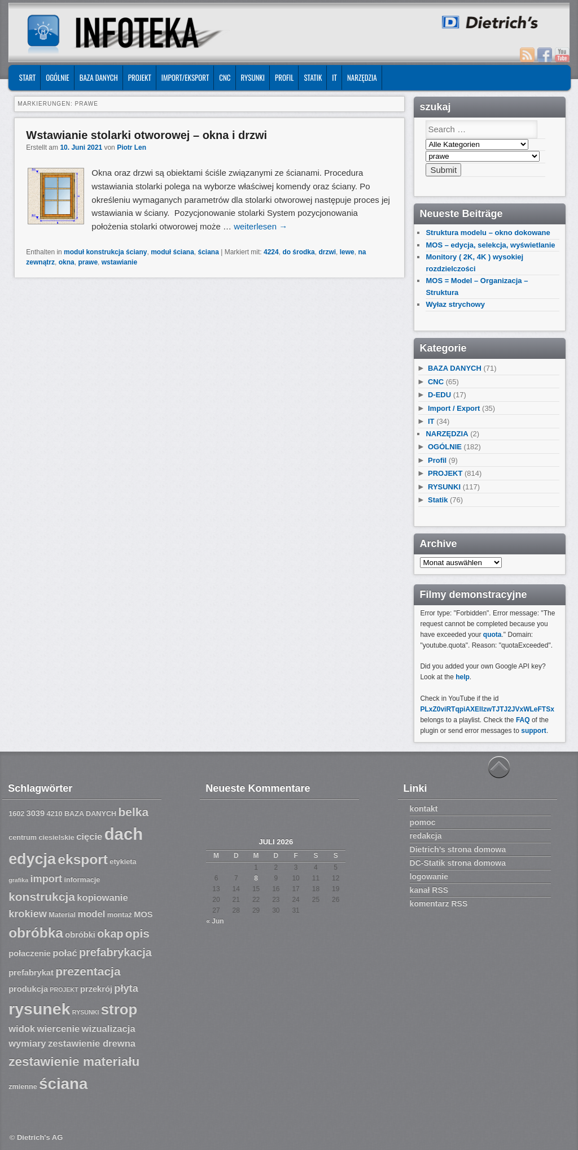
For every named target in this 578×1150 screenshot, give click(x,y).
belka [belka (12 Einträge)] (134, 811)
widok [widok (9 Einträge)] (21, 1028)
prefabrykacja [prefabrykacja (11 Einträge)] (115, 952)
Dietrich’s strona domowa (458, 849)
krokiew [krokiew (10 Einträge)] (27, 913)
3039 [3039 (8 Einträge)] (36, 813)
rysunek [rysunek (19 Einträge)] (39, 1009)
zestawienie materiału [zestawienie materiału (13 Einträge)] (73, 1061)
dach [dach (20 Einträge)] (123, 833)
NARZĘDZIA (362, 77)
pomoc (423, 822)
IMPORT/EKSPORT (185, 77)
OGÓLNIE (57, 77)
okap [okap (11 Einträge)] (110, 933)
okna (67, 262)
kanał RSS (429, 890)
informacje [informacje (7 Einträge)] (82, 880)
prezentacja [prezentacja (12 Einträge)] (87, 971)
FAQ (523, 720)
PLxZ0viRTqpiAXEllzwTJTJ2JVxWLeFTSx (487, 709)
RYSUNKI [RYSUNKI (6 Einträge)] (85, 1012)
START (27, 77)
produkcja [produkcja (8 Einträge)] (28, 988)
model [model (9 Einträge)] (91, 914)
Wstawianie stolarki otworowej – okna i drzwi (146, 135)
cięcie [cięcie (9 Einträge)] (89, 836)
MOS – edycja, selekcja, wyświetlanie (490, 245)
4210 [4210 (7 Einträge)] (54, 814)
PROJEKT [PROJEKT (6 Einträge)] (64, 989)
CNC (224, 77)
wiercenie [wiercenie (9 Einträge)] (58, 1028)
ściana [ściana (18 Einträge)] (63, 1083)
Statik (313, 77)
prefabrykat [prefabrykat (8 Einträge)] (31, 972)
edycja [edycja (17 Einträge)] (32, 858)
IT (334, 77)
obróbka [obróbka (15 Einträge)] (35, 932)
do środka (298, 252)
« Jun (215, 921)
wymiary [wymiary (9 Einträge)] (27, 1043)
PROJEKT (139, 77)
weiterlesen (260, 226)
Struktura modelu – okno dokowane (488, 232)
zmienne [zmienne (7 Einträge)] (22, 1087)
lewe (347, 252)
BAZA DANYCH (99, 77)
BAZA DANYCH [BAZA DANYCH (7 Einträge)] (90, 814)
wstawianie (119, 262)
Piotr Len (131, 147)
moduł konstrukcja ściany (105, 252)
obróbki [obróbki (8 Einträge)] (80, 934)
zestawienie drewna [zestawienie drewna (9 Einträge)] (91, 1043)
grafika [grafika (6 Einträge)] (18, 879)
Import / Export (454, 408)
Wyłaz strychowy (455, 304)
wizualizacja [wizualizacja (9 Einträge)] (108, 1028)
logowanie (429, 876)
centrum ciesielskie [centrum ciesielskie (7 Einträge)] (41, 837)
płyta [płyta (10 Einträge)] (126, 988)
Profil (284, 77)
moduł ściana (172, 252)
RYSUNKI (253, 77)
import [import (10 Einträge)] (46, 878)
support (533, 731)
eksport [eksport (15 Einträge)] (83, 859)
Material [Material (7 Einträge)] (62, 915)
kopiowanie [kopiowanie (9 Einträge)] (102, 897)
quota (492, 635)
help (463, 677)
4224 (271, 252)
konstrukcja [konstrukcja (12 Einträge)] (41, 896)
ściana (208, 252)
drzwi (327, 252)
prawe (88, 262)
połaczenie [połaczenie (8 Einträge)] (29, 953)
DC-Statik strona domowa (458, 862)
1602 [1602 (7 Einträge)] (16, 814)
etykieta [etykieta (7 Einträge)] (123, 862)
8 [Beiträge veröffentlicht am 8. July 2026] (256, 878)
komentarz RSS (439, 903)
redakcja (426, 835)
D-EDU (439, 394)
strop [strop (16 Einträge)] (119, 1009)
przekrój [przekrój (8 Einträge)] (96, 988)
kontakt (424, 808)
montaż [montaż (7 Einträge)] (119, 915)
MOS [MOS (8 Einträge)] (143, 914)
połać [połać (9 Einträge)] (64, 953)
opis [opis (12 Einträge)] (137, 933)
